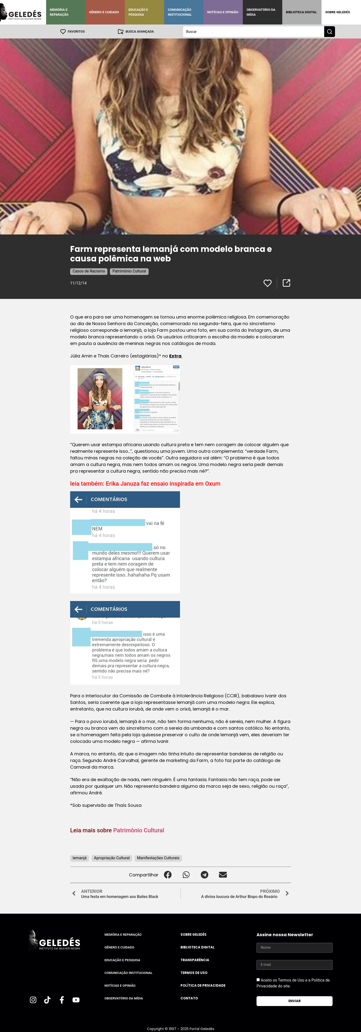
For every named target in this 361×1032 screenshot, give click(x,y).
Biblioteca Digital (301, 12)
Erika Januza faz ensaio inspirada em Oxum (163, 483)
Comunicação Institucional (180, 12)
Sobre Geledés (337, 12)
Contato (189, 998)
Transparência (194, 960)
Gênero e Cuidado (104, 12)
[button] (167, 874)
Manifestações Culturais (158, 857)
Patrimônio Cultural (129, 271)
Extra (175, 356)
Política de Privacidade (202, 985)
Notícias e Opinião (222, 12)
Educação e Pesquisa (138, 12)
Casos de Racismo (89, 271)
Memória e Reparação (59, 12)
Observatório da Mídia (260, 12)
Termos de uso (193, 972)
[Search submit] (329, 31)
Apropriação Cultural (112, 857)
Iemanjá (80, 857)
